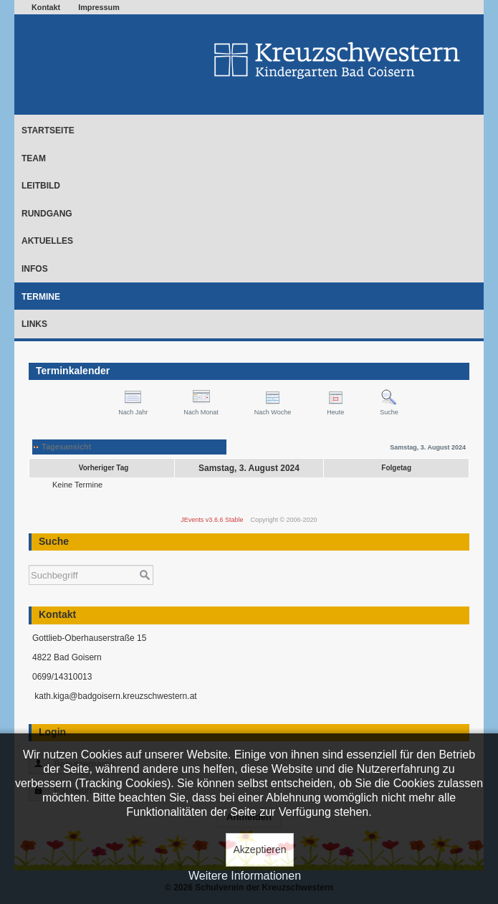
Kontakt (46, 7)
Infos (34, 269)
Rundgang (46, 214)
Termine (40, 297)
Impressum (99, 7)
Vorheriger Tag (104, 468)
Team (33, 158)
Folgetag (396, 468)
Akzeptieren (260, 849)
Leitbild (40, 186)
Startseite (48, 130)
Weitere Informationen (244, 876)
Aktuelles (47, 241)
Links (34, 324)
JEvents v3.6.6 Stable (212, 519)
